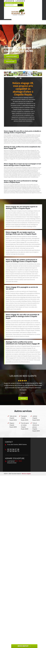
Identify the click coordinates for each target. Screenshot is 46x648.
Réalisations (10, 61)
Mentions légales (26, 473)
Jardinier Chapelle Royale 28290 (36, 418)
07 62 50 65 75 (20, 1)
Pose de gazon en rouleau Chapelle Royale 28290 (25, 426)
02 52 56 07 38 (9, 1)
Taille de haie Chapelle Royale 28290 (13, 418)
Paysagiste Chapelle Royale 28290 (24, 418)
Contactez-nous (11, 56)
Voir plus (23, 398)
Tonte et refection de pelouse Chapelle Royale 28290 (36, 427)
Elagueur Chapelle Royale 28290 (13, 425)
